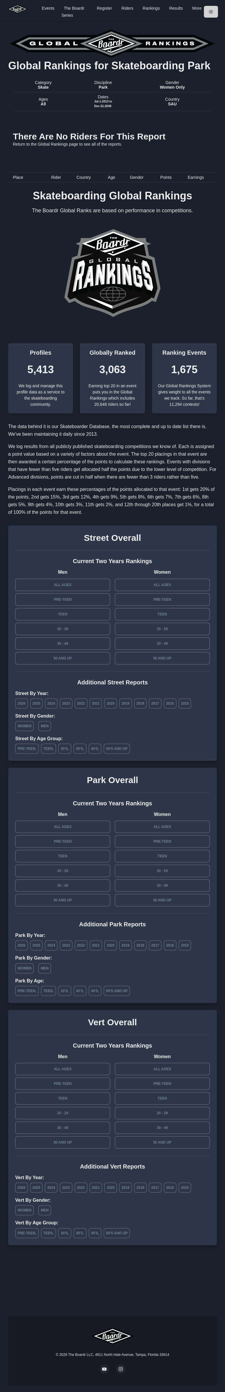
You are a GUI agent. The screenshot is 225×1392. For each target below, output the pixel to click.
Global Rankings (53, 144)
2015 (185, 703)
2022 (81, 703)
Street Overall (112, 538)
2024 (51, 703)
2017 (155, 703)
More (197, 8)
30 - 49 (62, 644)
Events (48, 8)
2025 (36, 703)
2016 (170, 703)
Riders (127, 8)
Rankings (151, 8)
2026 (21, 703)
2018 (140, 703)
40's (94, 749)
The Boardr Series (73, 12)
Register (104, 8)
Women (24, 726)
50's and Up (116, 749)
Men (45, 726)
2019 (125, 703)
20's (64, 749)
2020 (111, 703)
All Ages (62, 585)
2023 (66, 703)
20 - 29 (62, 629)
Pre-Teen (63, 599)
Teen (62, 614)
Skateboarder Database (84, 426)
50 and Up (63, 658)
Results (176, 8)
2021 (96, 703)
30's (79, 749)
